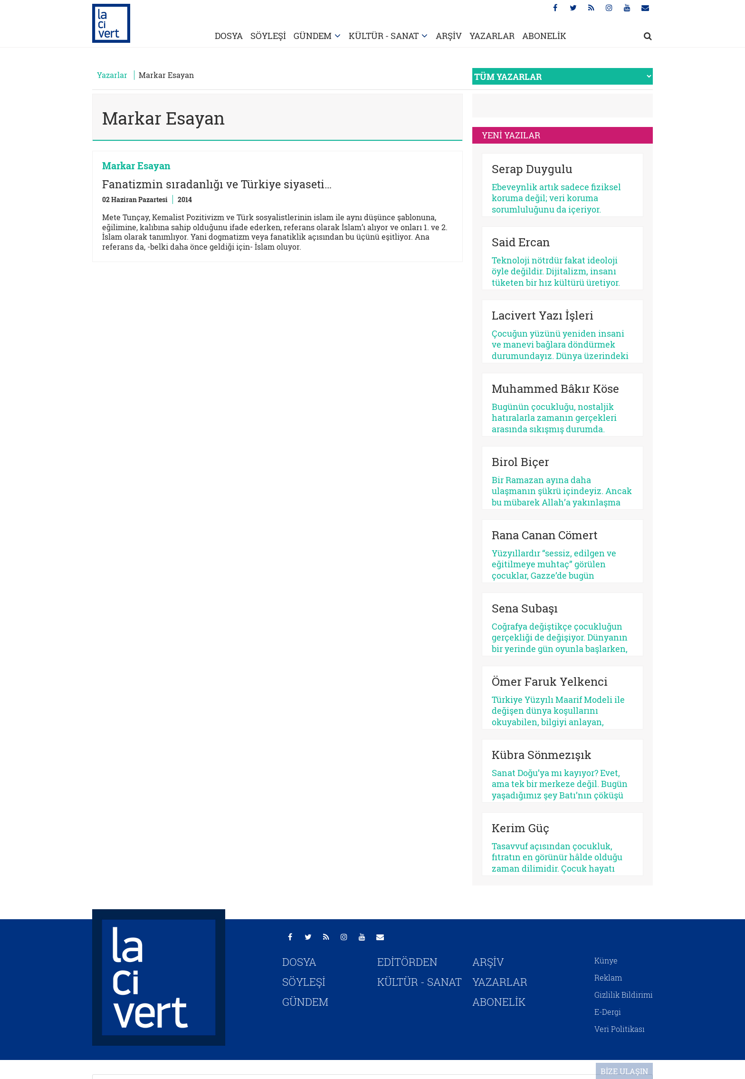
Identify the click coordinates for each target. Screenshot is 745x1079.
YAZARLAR (492, 35)
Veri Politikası (619, 1029)
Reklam (608, 977)
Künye (606, 960)
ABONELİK (544, 35)
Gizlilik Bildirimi (623, 995)
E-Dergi (607, 1012)
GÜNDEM (313, 35)
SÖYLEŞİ (268, 35)
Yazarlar (112, 75)
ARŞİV (449, 35)
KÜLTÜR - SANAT (384, 35)
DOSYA (229, 35)
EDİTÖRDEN (407, 962)
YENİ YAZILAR (511, 135)
